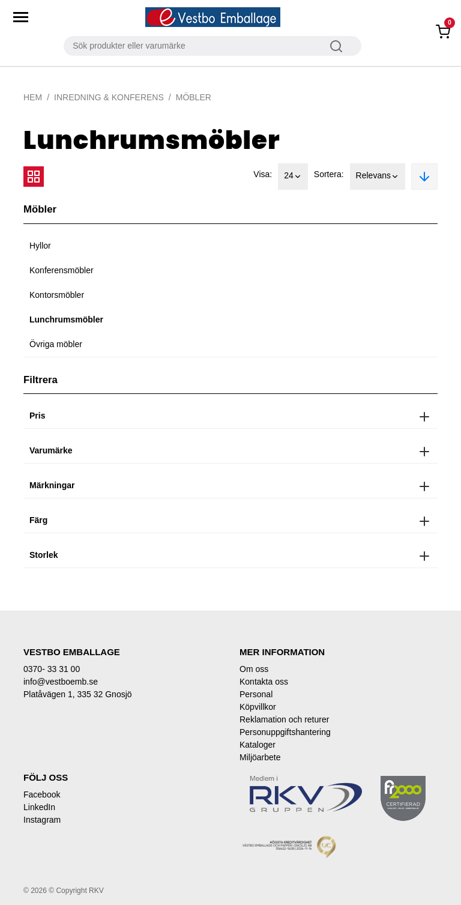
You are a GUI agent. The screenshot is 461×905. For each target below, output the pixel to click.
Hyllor (40, 245)
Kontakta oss (264, 681)
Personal (256, 694)
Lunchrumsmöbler (66, 319)
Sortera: (329, 174)
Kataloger (258, 744)
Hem (32, 97)
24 (293, 176)
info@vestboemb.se (60, 681)
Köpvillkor (258, 707)
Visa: (262, 174)
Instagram (42, 820)
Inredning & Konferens (109, 97)
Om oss (254, 669)
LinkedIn (39, 807)
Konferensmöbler (61, 270)
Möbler (193, 97)
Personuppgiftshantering (285, 732)
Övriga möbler (55, 344)
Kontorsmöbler (56, 295)
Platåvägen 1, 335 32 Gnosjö (77, 694)
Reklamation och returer (284, 719)
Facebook (41, 794)
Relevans (377, 176)
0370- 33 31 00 (51, 669)
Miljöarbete (260, 757)
